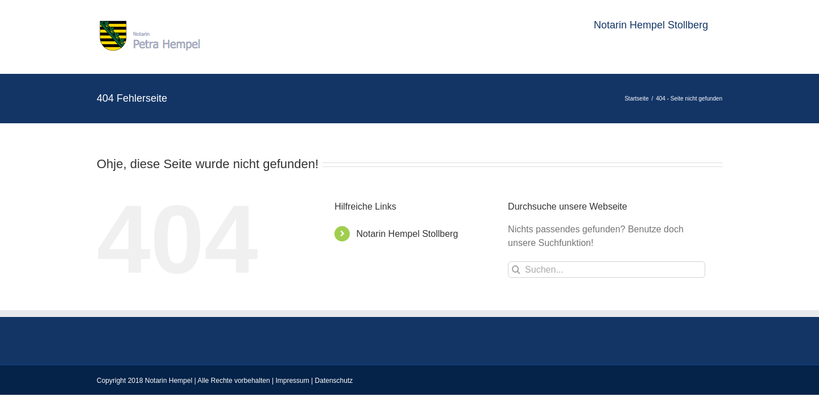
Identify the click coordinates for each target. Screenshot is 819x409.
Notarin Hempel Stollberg (407, 234)
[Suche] (516, 269)
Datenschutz (334, 381)
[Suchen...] (606, 269)
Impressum (292, 381)
